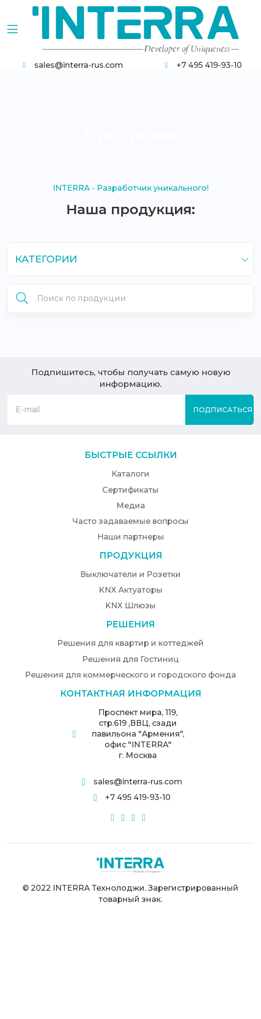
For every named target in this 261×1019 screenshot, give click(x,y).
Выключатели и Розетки (130, 574)
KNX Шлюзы (130, 605)
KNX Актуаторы (131, 590)
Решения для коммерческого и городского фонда (130, 674)
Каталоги (130, 474)
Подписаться (223, 409)
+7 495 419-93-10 (209, 65)
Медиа (130, 505)
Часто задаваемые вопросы (130, 521)
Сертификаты (130, 490)
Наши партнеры (130, 536)
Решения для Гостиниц (130, 659)
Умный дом (130, 100)
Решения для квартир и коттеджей (130, 643)
